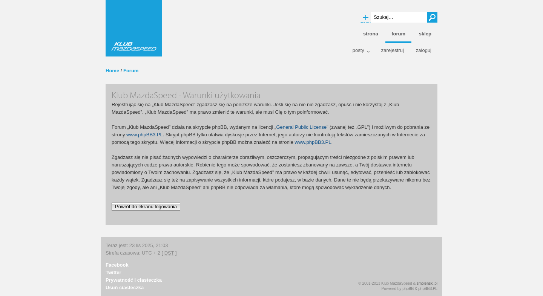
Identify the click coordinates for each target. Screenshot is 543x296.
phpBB (408, 289)
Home (112, 70)
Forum (130, 70)
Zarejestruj (392, 50)
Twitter (113, 272)
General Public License (301, 127)
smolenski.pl (427, 283)
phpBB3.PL (427, 289)
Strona (370, 34)
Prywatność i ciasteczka (134, 280)
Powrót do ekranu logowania (146, 206)
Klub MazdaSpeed (134, 28)
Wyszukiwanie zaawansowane (365, 18)
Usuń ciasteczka (125, 287)
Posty (358, 50)
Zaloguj (423, 50)
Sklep (425, 34)
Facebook (117, 265)
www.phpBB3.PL (144, 134)
